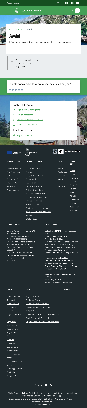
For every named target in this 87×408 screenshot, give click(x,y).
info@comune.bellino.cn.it (21, 244)
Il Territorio (74, 178)
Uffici (9, 175)
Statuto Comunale (14, 350)
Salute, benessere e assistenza (37, 208)
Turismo (29, 215)
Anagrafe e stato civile (34, 175)
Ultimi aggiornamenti (15, 368)
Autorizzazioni (31, 182)
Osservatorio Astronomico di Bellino (39, 307)
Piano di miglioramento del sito (14, 314)
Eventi (72, 170)
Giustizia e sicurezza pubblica (36, 197)
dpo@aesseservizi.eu (57, 279)
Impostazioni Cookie (14, 361)
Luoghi (72, 174)
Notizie (60, 168)
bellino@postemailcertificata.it (23, 241)
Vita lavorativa (31, 218)
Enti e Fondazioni (13, 182)
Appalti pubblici (31, 179)
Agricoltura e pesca (33, 168)
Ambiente (29, 172)
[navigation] (4, 10)
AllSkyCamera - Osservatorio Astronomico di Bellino (45, 314)
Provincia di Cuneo (33, 300)
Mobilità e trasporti (33, 204)
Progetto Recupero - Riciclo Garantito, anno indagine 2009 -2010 (50, 321)
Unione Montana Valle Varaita (37, 303)
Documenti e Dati (13, 179)
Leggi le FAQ (11, 321)
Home (11, 29)
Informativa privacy (14, 354)
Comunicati (61, 186)
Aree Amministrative (15, 172)
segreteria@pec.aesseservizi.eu (60, 282)
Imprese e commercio (34, 200)
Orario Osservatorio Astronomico (38, 318)
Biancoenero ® (62, 399)
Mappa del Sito (12, 375)
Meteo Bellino (31, 310)
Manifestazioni (62, 172)
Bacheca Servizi (13, 347)
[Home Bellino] (27, 10)
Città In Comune (52, 395)
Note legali (11, 357)
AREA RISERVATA (42, 404)
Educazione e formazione (35, 193)
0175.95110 (14, 233)
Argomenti (20, 29)
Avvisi (59, 182)
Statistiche (11, 372)
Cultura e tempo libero (34, 190)
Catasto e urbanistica (34, 186)
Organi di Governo (14, 168)
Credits (9, 365)
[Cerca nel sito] (77, 10)
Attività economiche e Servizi (74, 200)
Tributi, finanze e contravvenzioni (38, 211)
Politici (9, 193)
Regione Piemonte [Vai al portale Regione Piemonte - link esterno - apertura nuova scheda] (13, 3)
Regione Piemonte (33, 296)
